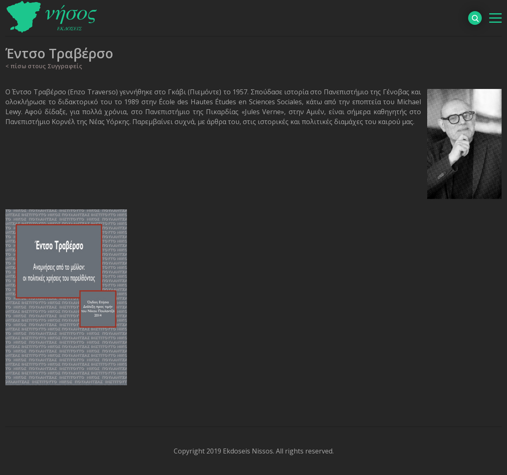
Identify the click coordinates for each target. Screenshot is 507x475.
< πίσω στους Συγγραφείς (43, 66)
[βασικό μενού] (495, 18)
